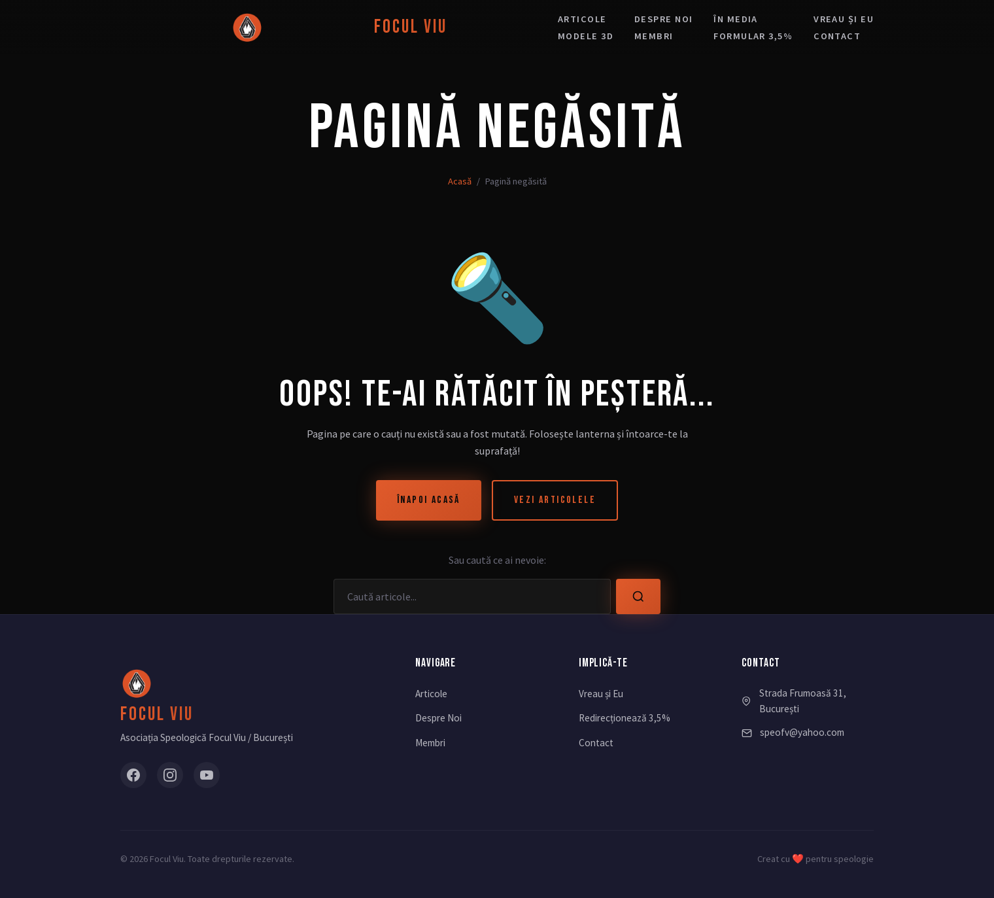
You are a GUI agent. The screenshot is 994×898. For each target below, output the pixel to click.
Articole (582, 19)
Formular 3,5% (753, 36)
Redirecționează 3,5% (624, 718)
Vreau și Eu (601, 693)
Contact (837, 36)
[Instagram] (170, 775)
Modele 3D (585, 36)
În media (735, 19)
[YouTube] (207, 775)
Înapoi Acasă (428, 500)
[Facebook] (133, 775)
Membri (654, 36)
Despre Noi (438, 718)
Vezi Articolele (555, 500)
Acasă (459, 181)
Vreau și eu (844, 19)
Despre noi (663, 19)
